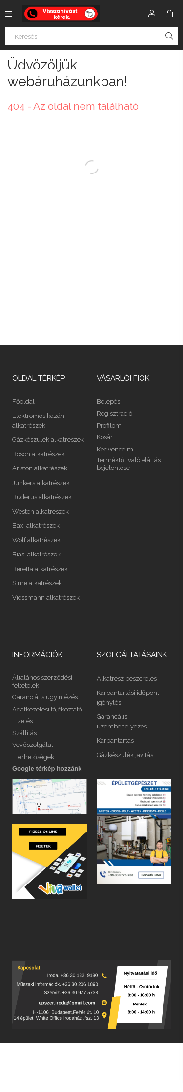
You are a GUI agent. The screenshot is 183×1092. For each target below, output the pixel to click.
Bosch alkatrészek (38, 454)
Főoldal (23, 401)
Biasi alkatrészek (36, 554)
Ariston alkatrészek (39, 468)
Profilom (109, 425)
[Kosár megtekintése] (169, 13)
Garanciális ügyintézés (45, 697)
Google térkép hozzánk (46, 768)
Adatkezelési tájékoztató (47, 709)
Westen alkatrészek (40, 511)
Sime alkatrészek (37, 583)
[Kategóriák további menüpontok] (9, 13)
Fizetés (22, 721)
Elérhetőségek (33, 757)
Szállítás (24, 733)
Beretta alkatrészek (40, 568)
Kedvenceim (115, 449)
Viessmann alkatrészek (46, 597)
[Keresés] (91, 36)
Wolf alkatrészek (36, 540)
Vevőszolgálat (32, 744)
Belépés (108, 401)
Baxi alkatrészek (36, 525)
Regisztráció (114, 413)
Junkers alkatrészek (41, 482)
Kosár (105, 437)
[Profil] (152, 13)
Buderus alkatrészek (42, 497)
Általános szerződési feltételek (42, 681)
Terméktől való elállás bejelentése (129, 463)
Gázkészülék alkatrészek (48, 439)
